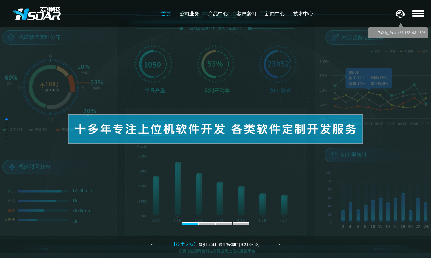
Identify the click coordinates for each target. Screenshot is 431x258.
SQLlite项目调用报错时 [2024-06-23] (215, 244)
